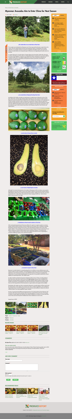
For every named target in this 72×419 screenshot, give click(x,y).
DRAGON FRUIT (57, 103)
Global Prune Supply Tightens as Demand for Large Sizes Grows (59, 83)
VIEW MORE (59, 51)
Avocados (16, 7)
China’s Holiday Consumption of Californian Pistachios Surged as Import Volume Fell (59, 44)
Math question (8, 373)
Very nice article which (10, 345)
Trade (19, 315)
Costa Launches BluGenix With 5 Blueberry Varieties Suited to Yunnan (59, 30)
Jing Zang (15, 14)
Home (6, 7)
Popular (62, 15)
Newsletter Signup (45, 410)
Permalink (27, 342)
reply (6, 352)
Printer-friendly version (6, 56)
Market (10, 315)
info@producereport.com (37, 410)
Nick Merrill (44, 416)
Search (70, 2)
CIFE (53, 59)
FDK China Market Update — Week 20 (31, 332)
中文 (68, 1)
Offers (55, 89)
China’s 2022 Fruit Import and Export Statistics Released (9, 396)
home (38, 2)
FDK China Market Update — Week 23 (9, 332)
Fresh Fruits (11, 7)
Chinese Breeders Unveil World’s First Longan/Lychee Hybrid (33, 396)
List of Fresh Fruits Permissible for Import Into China (57, 127)
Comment (7, 363)
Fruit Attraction (55, 68)
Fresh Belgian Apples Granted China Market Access (59, 24)
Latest (55, 15)
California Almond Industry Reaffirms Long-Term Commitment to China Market (60, 36)
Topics (56, 1)
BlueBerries (56, 93)
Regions (50, 1)
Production (14, 315)
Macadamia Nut (57, 98)
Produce (44, 1)
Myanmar (12, 317)
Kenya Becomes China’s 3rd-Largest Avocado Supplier (44, 333)
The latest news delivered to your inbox (58, 112)
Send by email (6, 58)
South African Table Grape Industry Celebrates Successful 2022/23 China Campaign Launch (44, 397)
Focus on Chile (59, 74)
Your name (7, 359)
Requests (62, 89)
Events (62, 1)
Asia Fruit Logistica (56, 64)
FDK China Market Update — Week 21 (20, 332)
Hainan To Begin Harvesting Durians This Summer (21, 396)
